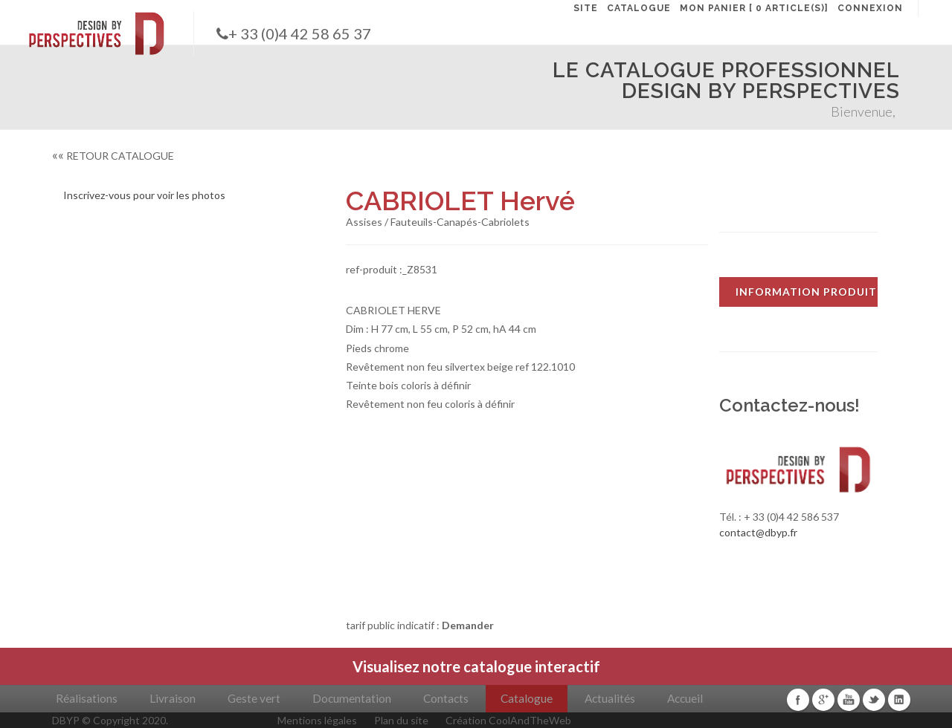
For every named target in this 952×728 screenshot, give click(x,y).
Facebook (798, 700)
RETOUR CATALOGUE (113, 155)
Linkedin (899, 700)
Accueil (685, 698)
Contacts (446, 698)
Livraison (172, 698)
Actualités (610, 698)
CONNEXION (870, 8)
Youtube (848, 700)
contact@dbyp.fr (758, 532)
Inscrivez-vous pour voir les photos (144, 195)
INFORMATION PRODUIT (806, 291)
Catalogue (527, 698)
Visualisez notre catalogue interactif (476, 666)
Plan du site (401, 720)
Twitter (874, 700)
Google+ (823, 700)
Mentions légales (317, 720)
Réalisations (87, 698)
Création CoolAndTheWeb (508, 720)
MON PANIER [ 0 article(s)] (754, 8)
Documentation (351, 698)
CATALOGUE (639, 8)
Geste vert (254, 698)
